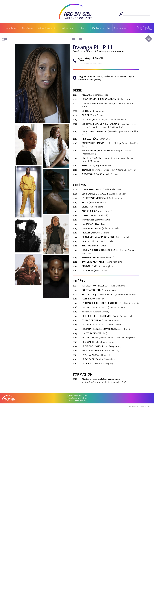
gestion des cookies (146, 615)
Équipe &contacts (140, 28)
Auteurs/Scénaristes (47, 27)
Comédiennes (11, 27)
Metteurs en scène (101, 27)
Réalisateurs (67, 27)
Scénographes (121, 27)
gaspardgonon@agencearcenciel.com (91, 63)
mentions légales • (135, 615)
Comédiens (27, 27)
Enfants (82, 27)
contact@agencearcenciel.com (77, 607)
